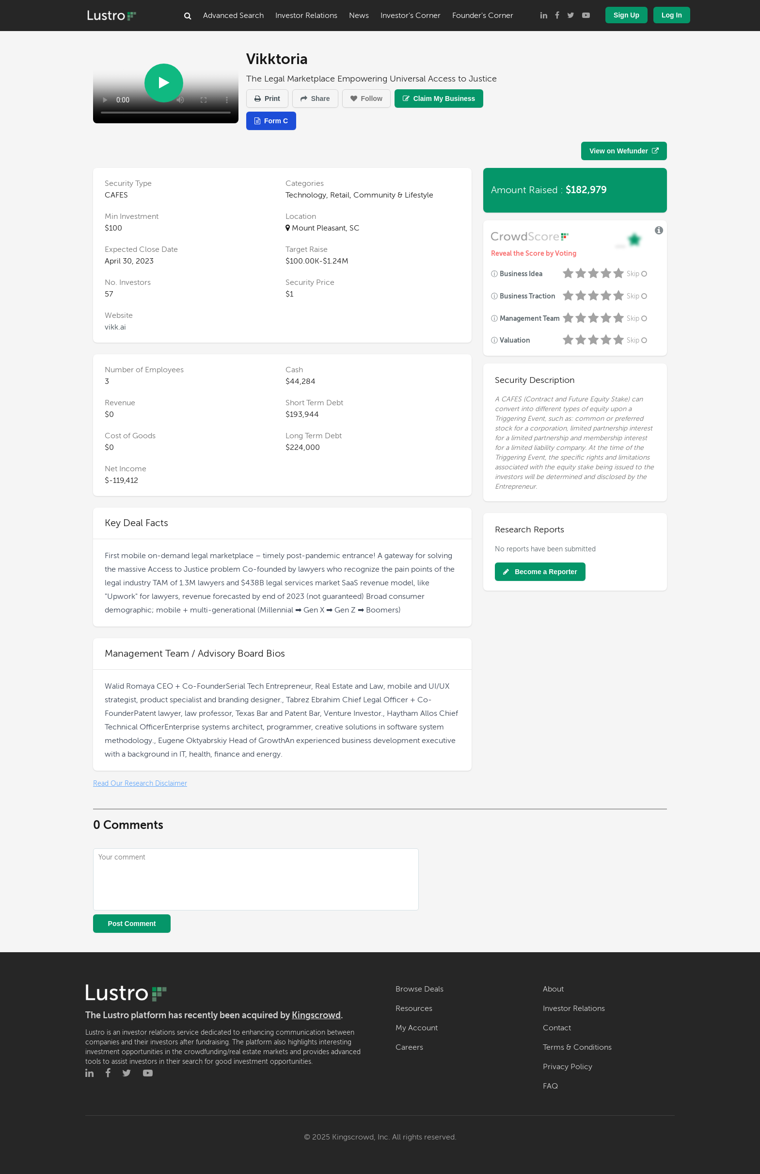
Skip (638, 274)
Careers (409, 1047)
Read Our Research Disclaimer (140, 783)
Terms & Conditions (577, 1047)
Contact (557, 1028)
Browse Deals (419, 989)
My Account (417, 1028)
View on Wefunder (624, 151)
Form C (271, 121)
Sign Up (626, 15)
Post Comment (132, 923)
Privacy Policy (567, 1066)
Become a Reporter (540, 572)
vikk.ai (115, 327)
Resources (414, 1008)
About (553, 989)
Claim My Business (439, 98)
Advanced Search (233, 15)
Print (267, 98)
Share (315, 98)
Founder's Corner (482, 15)
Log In (672, 15)
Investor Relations (306, 15)
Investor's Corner (410, 15)
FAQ (550, 1086)
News (359, 15)
